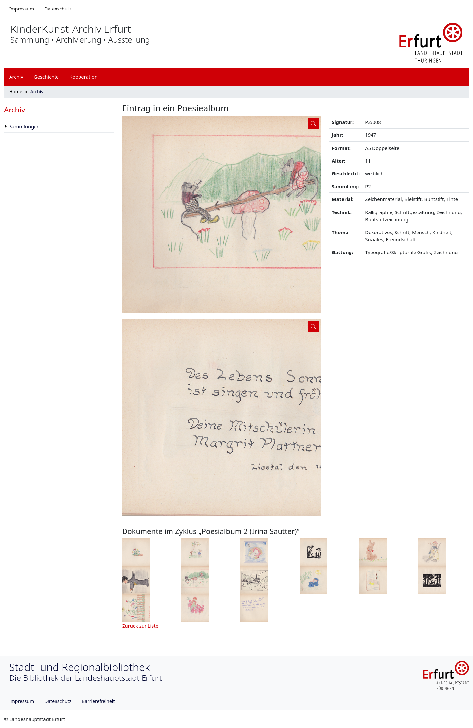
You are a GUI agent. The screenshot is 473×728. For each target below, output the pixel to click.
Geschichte (46, 76)
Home (15, 92)
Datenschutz (57, 9)
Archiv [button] (16, 76)
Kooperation (83, 76)
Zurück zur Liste (140, 625)
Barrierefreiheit (98, 701)
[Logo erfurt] (430, 42)
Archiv (14, 110)
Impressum (21, 9)
